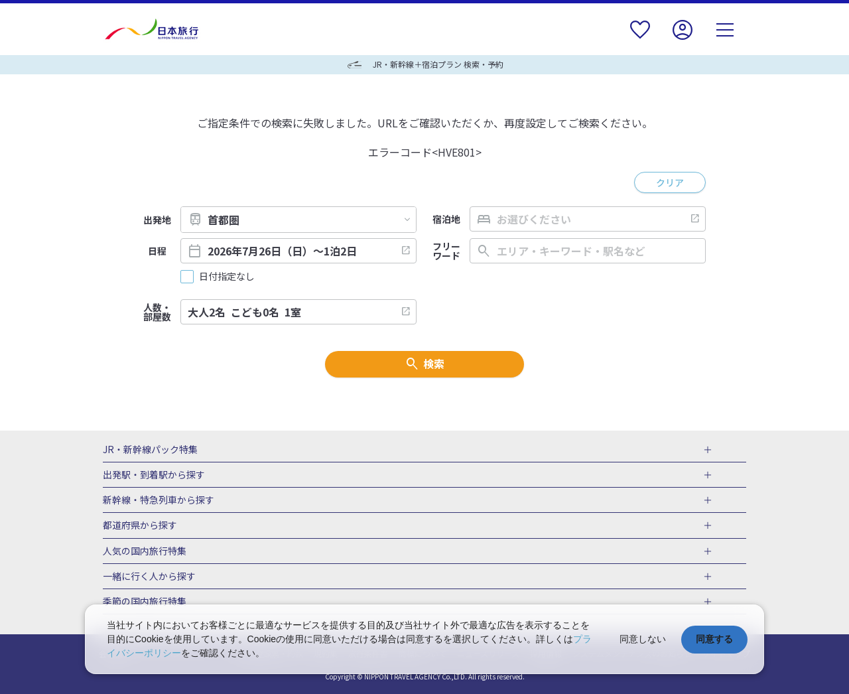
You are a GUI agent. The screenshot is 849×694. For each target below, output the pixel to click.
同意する (714, 639)
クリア (670, 182)
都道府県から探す (140, 525)
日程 (157, 250)
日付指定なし (227, 276)
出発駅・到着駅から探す (154, 475)
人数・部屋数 (157, 312)
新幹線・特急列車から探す (158, 500)
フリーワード (446, 251)
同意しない (643, 639)
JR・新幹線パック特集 (150, 450)
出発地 (157, 219)
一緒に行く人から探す (149, 577)
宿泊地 (446, 219)
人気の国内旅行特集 (144, 551)
